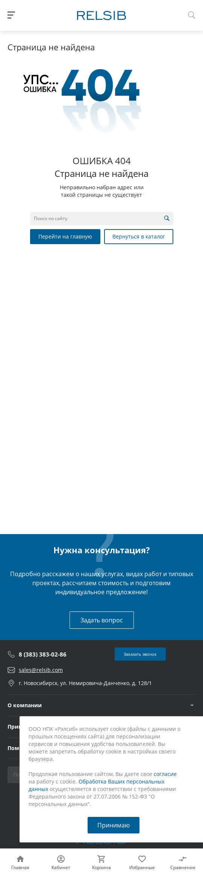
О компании (25, 705)
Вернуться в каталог (138, 236)
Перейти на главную (65, 236)
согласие (165, 773)
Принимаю (113, 825)
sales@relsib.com (41, 669)
